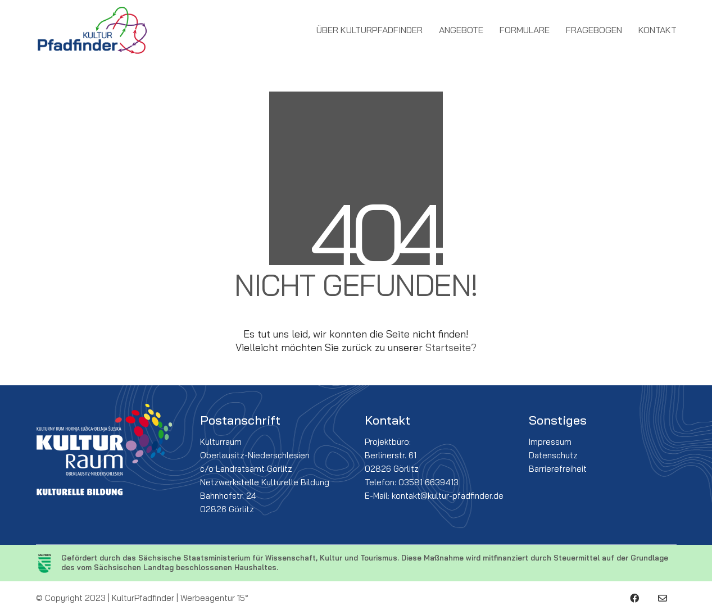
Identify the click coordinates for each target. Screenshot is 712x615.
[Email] (662, 598)
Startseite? (451, 347)
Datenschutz (553, 455)
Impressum (550, 441)
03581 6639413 (428, 482)
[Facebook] (634, 598)
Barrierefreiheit (558, 468)
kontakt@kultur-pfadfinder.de (448, 495)
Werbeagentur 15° (214, 598)
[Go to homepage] (92, 30)
